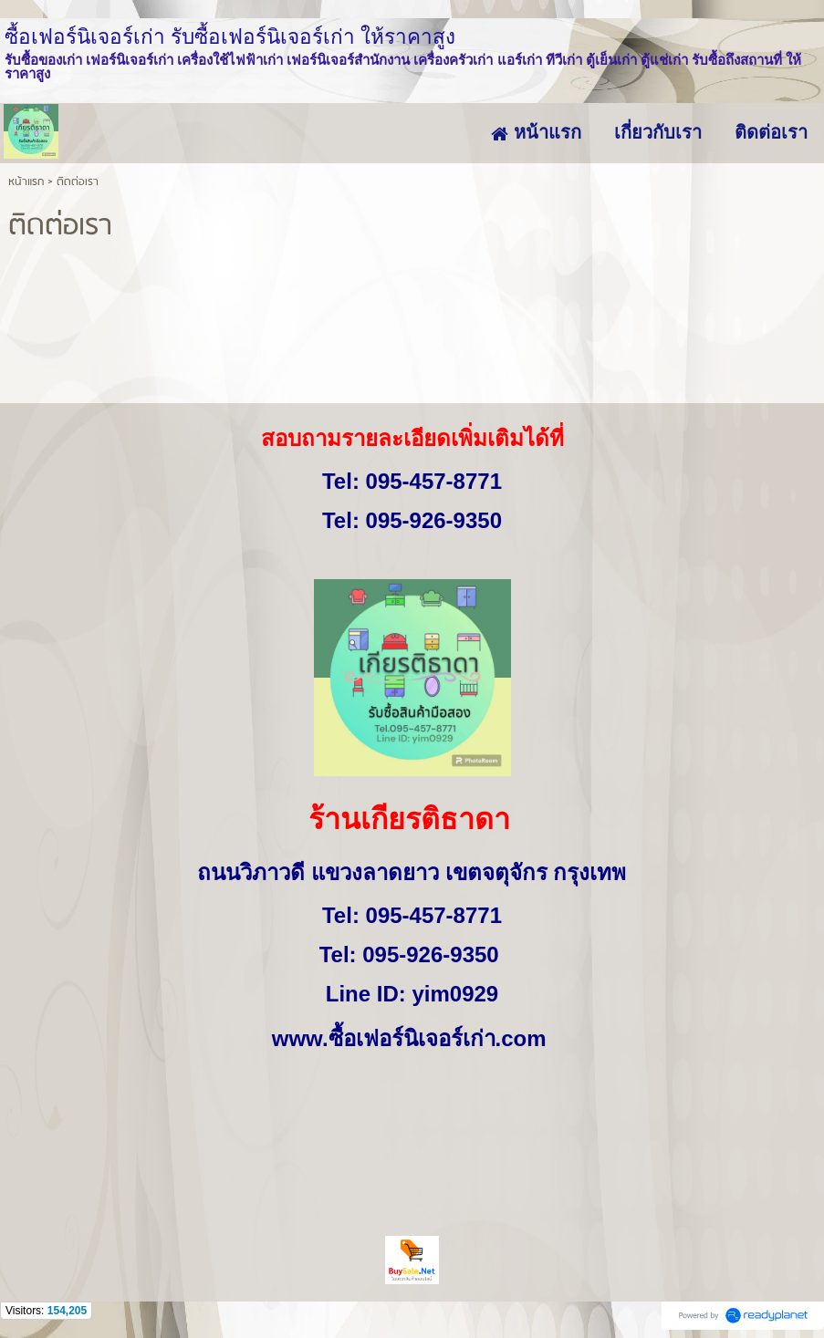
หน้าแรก (26, 182)
